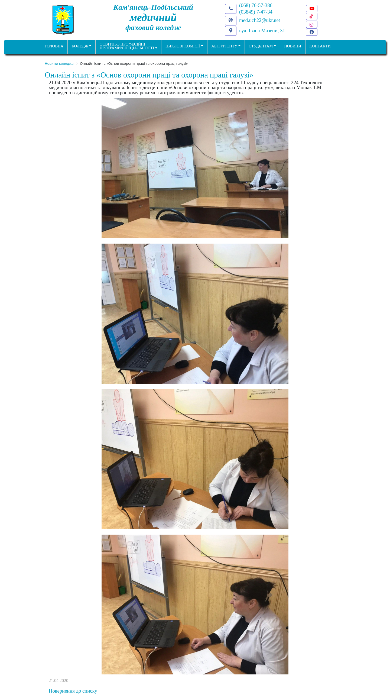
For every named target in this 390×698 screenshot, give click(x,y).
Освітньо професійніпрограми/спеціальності (127, 46)
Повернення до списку (73, 691)
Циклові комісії (182, 46)
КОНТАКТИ (320, 46)
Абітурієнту (224, 46)
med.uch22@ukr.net (259, 20)
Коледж (80, 46)
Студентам (261, 46)
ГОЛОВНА (54, 46)
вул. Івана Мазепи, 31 (262, 30)
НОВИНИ (292, 46)
